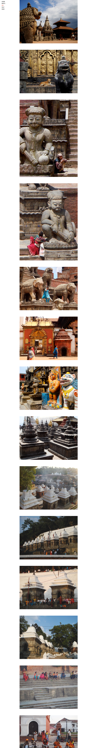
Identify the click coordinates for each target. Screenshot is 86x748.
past (3, 7)
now (3, 9)
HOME (3, 1)
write (3, 3)
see (3, 5)
